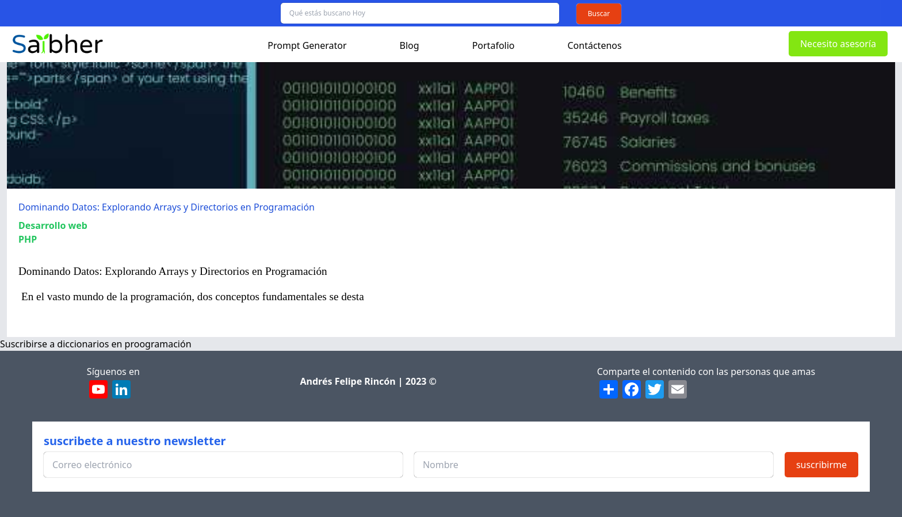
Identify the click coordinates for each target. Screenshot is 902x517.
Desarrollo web (52, 225)
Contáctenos (595, 45)
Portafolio (493, 45)
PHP (27, 239)
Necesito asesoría (838, 43)
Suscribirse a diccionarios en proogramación (96, 344)
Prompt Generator (306, 45)
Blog (409, 45)
